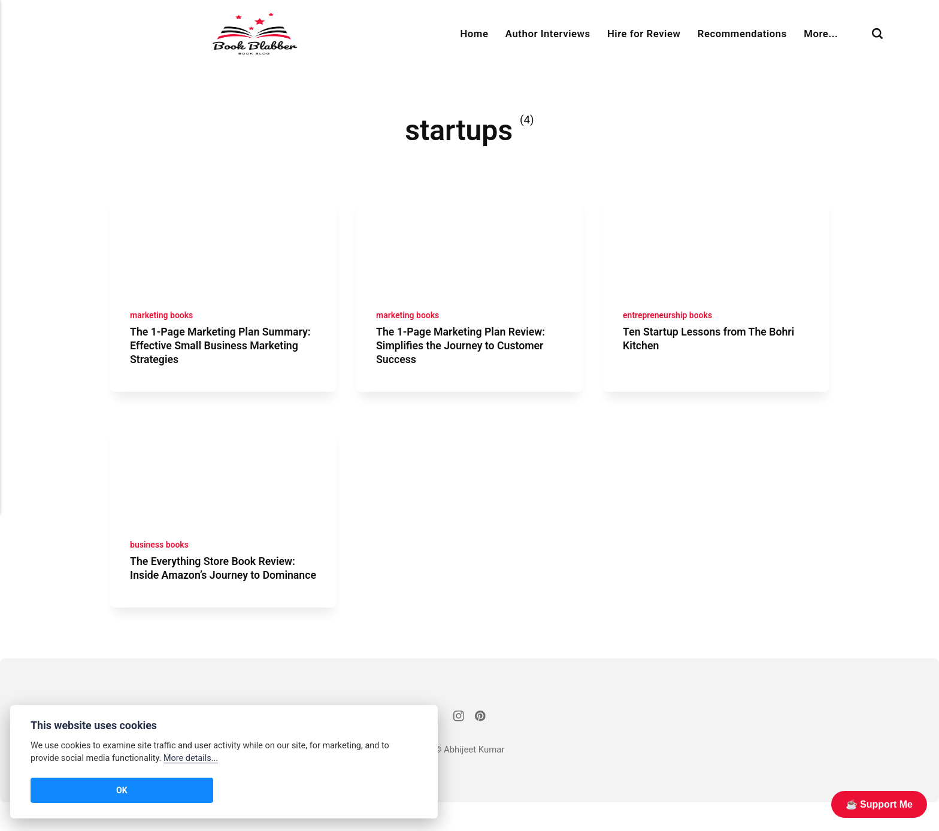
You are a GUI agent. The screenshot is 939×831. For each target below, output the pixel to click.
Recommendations (742, 34)
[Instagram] (458, 745)
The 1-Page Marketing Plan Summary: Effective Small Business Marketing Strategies (220, 351)
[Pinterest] (480, 745)
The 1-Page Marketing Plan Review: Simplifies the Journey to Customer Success (466, 351)
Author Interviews (547, 34)
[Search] (877, 34)
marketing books (163, 321)
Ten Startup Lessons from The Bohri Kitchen (714, 345)
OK (48, 790)
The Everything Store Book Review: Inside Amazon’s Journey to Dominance (218, 587)
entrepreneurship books (670, 321)
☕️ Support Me (879, 804)
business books (161, 557)
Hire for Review (643, 34)
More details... (190, 758)
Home (474, 34)
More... (821, 34)
